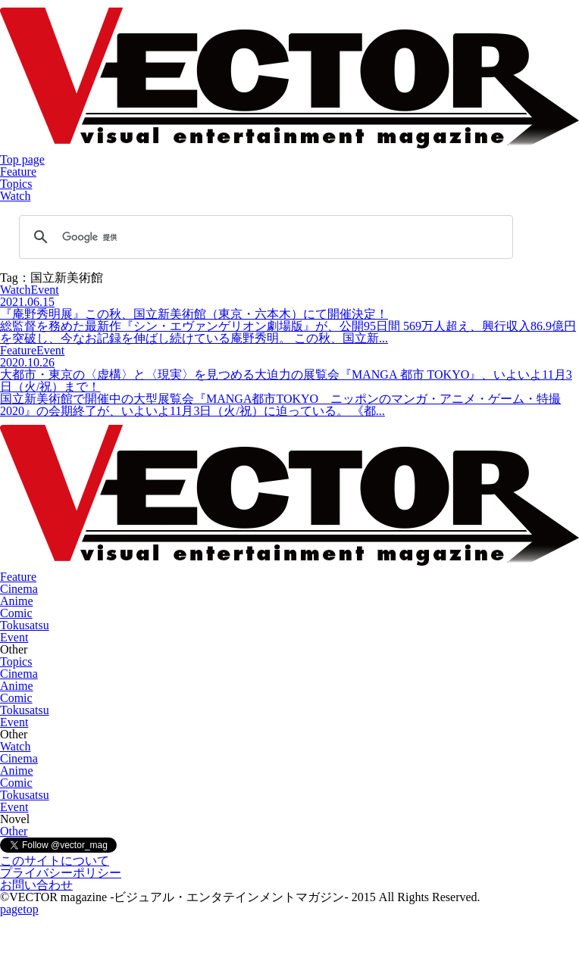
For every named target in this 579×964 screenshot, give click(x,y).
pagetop (19, 909)
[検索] (263, 237)
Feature (18, 171)
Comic (16, 613)
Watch (15, 195)
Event (14, 637)
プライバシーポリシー (60, 872)
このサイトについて (54, 860)
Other (13, 831)
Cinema (19, 588)
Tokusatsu (24, 625)
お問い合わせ (36, 884)
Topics (16, 183)
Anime (16, 600)
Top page (22, 159)
